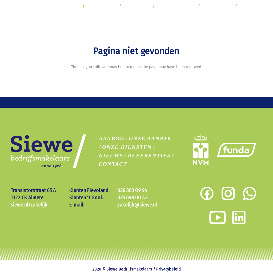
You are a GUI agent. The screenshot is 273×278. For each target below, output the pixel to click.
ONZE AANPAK (150, 138)
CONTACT (113, 164)
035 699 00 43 (132, 197)
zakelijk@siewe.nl (137, 204)
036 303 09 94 (132, 190)
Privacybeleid (168, 269)
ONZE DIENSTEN (127, 147)
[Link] (236, 150)
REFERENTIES (149, 155)
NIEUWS (111, 155)
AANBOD (111, 138)
